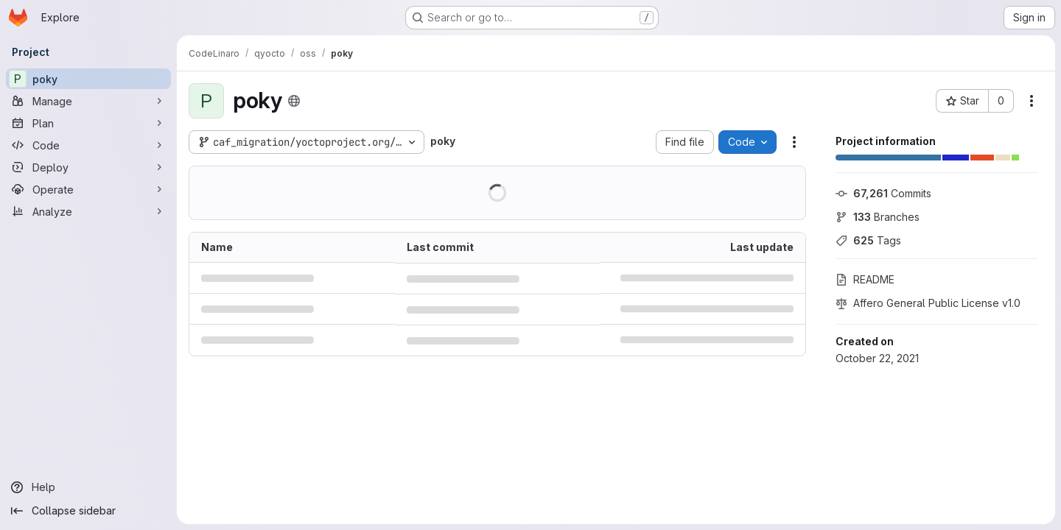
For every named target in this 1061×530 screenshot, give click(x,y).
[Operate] (88, 189)
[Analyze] (88, 211)
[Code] (88, 145)
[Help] (88, 487)
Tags (868, 240)
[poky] (88, 78)
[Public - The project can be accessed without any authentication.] (294, 101)
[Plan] (88, 123)
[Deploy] (88, 167)
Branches (878, 217)
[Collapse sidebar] (88, 511)
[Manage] (88, 101)
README (865, 279)
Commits (883, 193)
